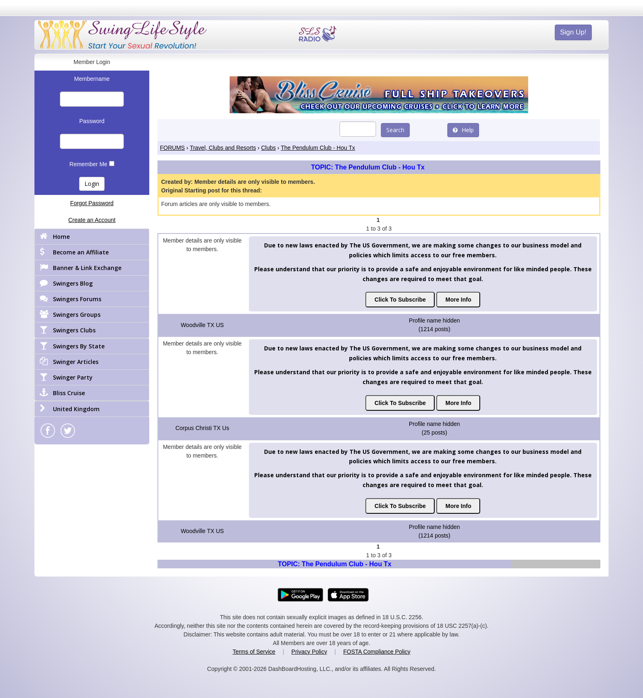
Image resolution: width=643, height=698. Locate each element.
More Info (458, 299)
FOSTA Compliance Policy (376, 651)
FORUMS (172, 147)
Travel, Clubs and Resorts (223, 147)
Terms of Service (254, 651)
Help (463, 130)
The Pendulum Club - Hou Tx (318, 147)
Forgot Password (92, 203)
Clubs (268, 147)
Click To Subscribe (400, 299)
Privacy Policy (309, 651)
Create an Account (91, 220)
